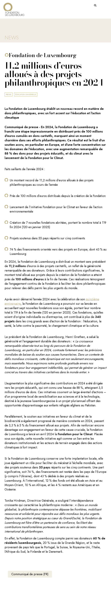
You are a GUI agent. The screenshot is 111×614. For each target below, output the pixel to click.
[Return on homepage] (13, 8)
